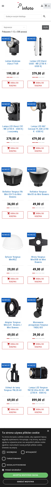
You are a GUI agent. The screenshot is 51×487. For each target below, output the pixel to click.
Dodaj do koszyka (12, 84)
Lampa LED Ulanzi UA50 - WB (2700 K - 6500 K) (38, 64)
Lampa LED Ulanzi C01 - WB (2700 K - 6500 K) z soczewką (12, 129)
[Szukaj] (23, 16)
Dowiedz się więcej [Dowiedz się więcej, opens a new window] (9, 447)
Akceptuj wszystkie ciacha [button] (25, 475)
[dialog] (25, 457)
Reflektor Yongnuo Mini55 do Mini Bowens (38, 193)
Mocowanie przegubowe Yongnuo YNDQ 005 (38, 325)
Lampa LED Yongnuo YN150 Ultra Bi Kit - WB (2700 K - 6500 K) (38, 390)
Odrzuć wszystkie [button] (25, 481)
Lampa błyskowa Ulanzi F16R (12, 62)
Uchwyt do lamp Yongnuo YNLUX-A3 (13, 388)
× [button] (48, 431)
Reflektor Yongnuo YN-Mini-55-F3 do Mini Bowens (12, 194)
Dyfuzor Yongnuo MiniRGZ (12, 258)
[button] (25, 470)
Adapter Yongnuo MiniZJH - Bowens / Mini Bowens (13, 325)
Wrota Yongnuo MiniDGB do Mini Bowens (38, 259)
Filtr (46, 27)
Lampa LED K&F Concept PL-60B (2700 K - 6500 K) (38, 129)
